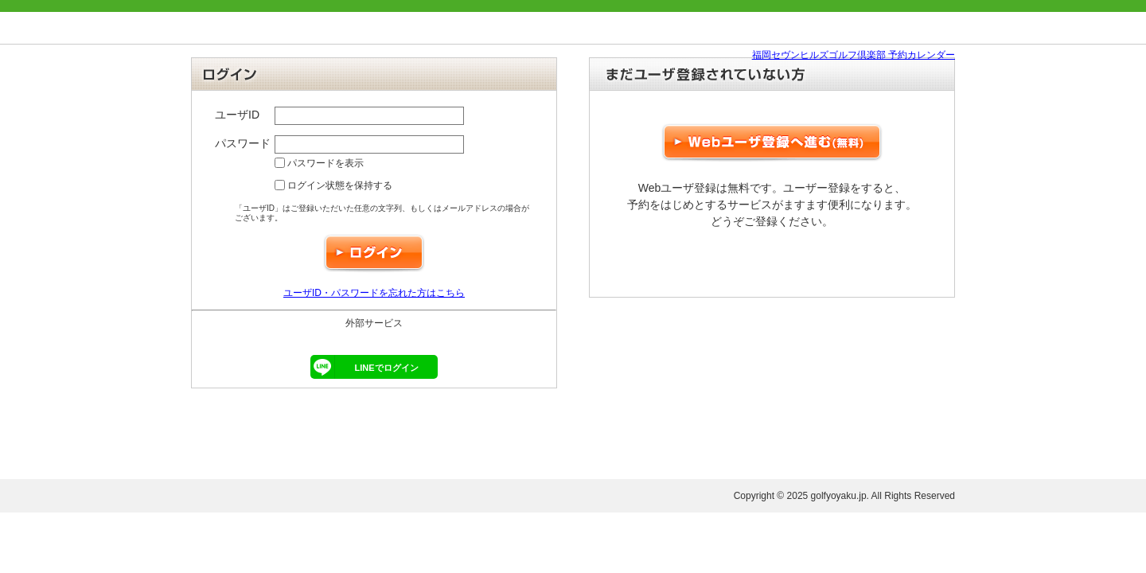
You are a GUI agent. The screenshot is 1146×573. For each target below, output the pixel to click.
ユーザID (237, 114)
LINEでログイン (364, 367)
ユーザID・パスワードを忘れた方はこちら (374, 292)
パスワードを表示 (319, 163)
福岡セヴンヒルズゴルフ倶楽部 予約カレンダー (853, 54)
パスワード (243, 143)
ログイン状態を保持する (333, 185)
